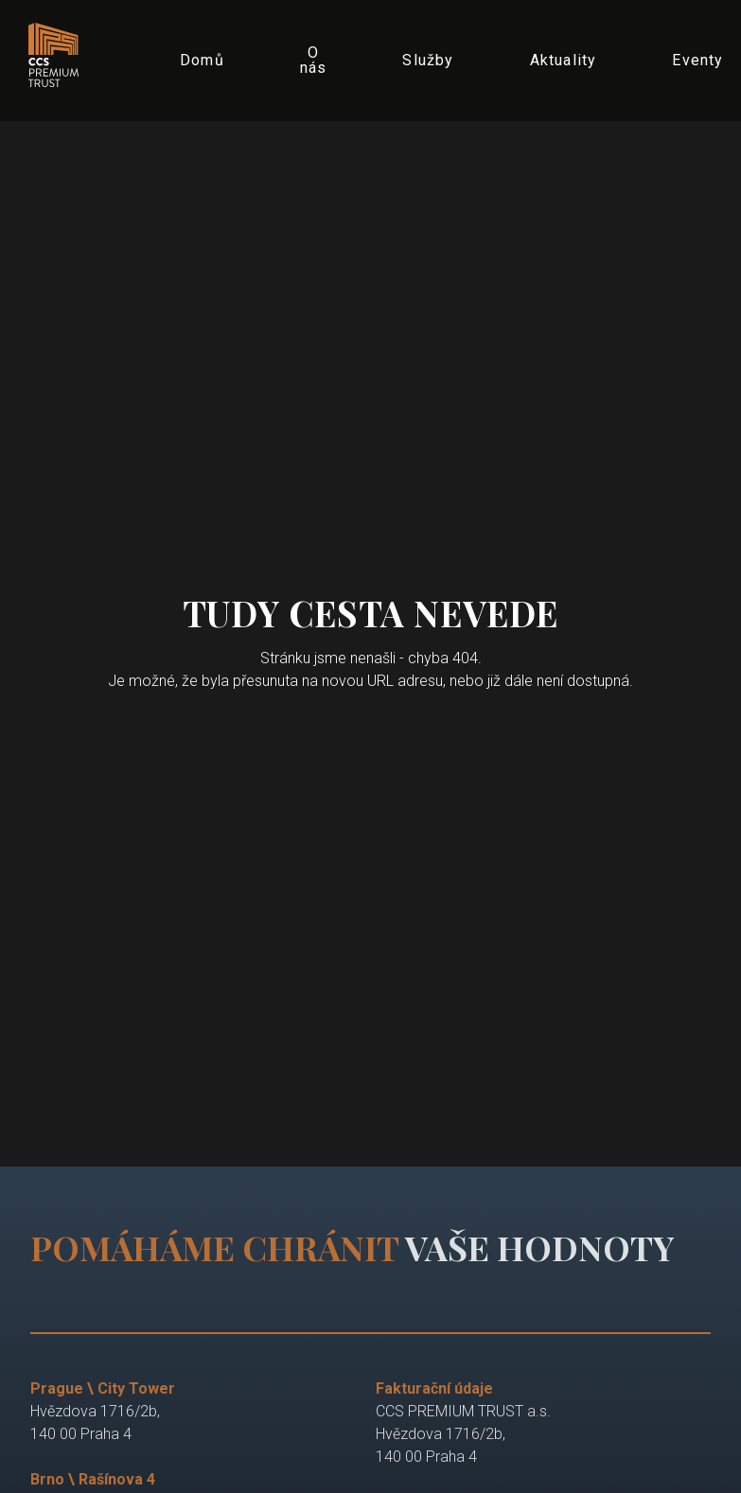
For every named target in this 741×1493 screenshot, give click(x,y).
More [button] (648, 60)
